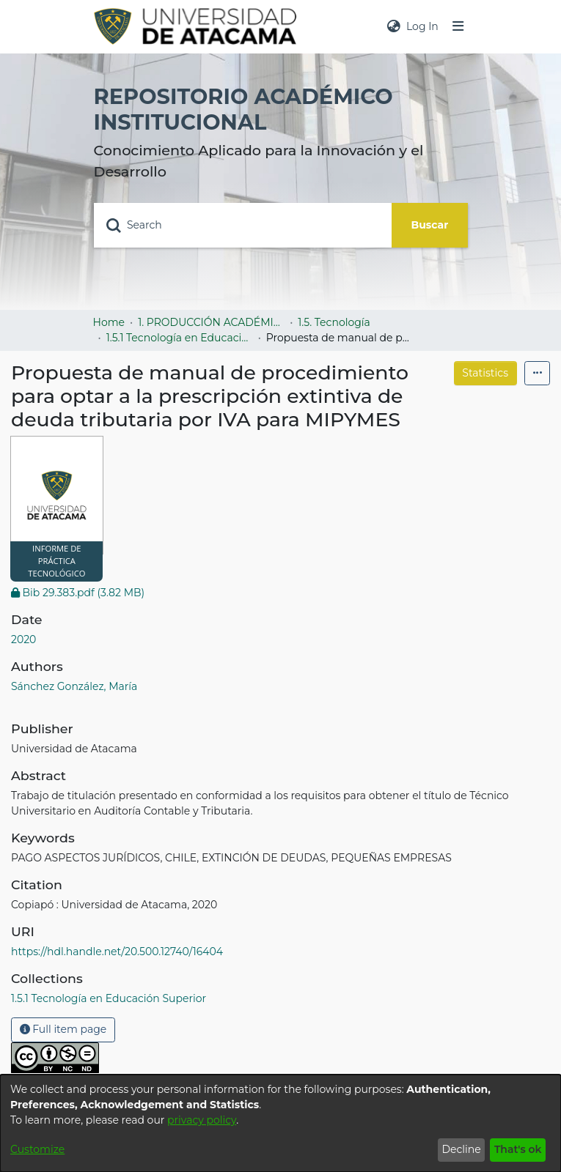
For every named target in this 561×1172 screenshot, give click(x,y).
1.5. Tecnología (334, 322)
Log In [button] (423, 26)
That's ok (518, 1149)
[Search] (243, 225)
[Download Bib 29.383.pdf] (77, 592)
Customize (37, 1149)
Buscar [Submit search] (430, 224)
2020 (23, 639)
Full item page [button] (63, 1029)
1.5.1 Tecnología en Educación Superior (179, 337)
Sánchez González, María (74, 686)
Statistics (485, 372)
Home (109, 322)
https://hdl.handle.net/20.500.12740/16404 (117, 951)
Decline (460, 1149)
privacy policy (201, 1120)
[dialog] (280, 1123)
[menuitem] (394, 26)
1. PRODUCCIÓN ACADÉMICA (211, 322)
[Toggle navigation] (457, 27)
